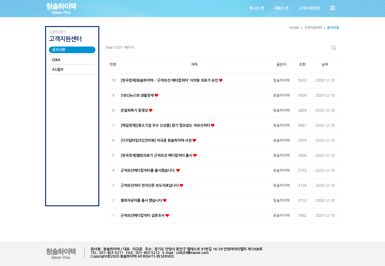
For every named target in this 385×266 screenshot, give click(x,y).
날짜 (325, 64)
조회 (302, 64)
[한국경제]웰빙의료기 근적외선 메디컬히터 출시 (157, 155)
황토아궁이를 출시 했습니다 (142, 200)
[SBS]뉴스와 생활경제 (138, 95)
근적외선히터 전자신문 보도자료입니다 (150, 185)
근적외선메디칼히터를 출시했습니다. (148, 170)
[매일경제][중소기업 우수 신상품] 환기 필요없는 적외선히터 (166, 125)
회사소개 (256, 8)
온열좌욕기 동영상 (135, 110)
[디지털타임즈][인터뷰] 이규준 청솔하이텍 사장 (156, 140)
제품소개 (281, 8)
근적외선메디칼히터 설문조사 (143, 215)
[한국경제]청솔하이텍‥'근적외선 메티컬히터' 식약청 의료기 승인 (170, 80)
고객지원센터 (309, 8)
